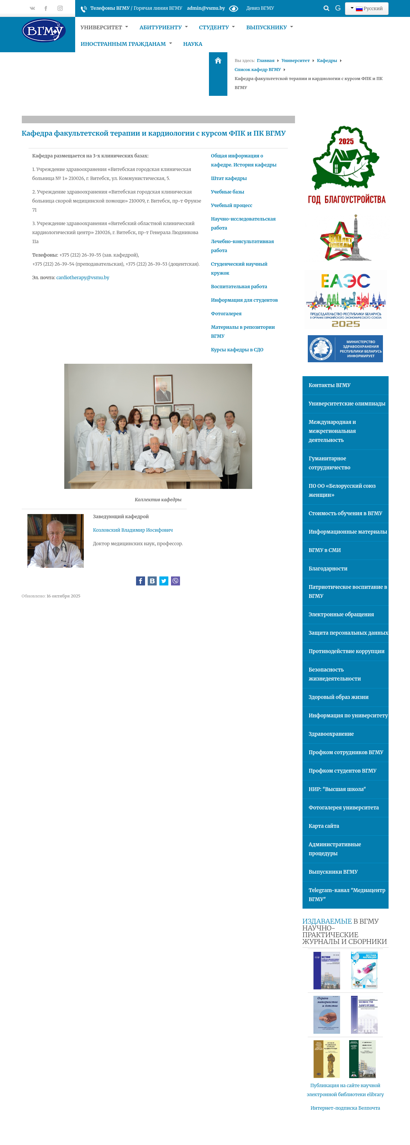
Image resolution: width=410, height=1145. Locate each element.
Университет (105, 27)
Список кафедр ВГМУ (258, 69)
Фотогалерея (226, 313)
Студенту (217, 27)
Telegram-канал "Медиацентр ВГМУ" (347, 895)
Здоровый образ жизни (339, 697)
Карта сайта (324, 826)
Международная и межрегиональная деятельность (332, 431)
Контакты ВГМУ (330, 385)
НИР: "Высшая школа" (337, 789)
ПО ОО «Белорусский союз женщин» (342, 490)
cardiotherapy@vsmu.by (82, 277)
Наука (193, 44)
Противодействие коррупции (347, 651)
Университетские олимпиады (347, 404)
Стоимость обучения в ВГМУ (346, 513)
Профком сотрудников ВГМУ (346, 752)
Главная (265, 60)
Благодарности (328, 569)
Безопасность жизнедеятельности (335, 674)
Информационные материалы (348, 532)
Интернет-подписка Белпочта (345, 1108)
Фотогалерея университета (344, 808)
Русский (367, 8)
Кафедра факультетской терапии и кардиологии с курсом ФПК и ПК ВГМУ (154, 133)
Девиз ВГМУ (260, 8)
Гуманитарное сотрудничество (330, 463)
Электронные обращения (341, 614)
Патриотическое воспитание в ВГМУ (348, 591)
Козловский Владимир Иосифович (133, 530)
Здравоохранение (331, 734)
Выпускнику (269, 27)
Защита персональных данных (349, 633)
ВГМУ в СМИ (325, 550)
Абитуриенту (163, 27)
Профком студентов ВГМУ (343, 771)
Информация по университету (348, 715)
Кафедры (327, 60)
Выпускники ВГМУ (333, 872)
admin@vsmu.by (206, 8)
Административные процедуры (335, 849)
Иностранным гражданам (126, 44)
